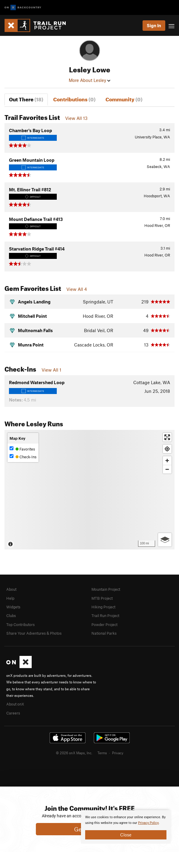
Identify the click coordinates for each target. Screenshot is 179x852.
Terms (102, 753)
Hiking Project (103, 606)
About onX (15, 704)
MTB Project (102, 598)
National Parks (104, 633)
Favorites (22, 448)
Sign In (154, 25)
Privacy (117, 753)
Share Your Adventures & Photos (34, 633)
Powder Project (104, 624)
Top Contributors (20, 624)
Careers (13, 713)
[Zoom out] (167, 469)
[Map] (89, 489)
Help (10, 598)
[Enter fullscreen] (167, 437)
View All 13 (76, 118)
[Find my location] (167, 449)
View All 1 (51, 369)
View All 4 (76, 289)
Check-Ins (23, 456)
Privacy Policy (148, 823)
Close (125, 834)
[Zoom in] (167, 460)
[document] (125, 826)
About (11, 589)
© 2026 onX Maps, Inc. (74, 753)
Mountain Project (105, 589)
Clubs (11, 615)
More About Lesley (89, 80)
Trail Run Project (105, 615)
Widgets (13, 606)
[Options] (165, 539)
